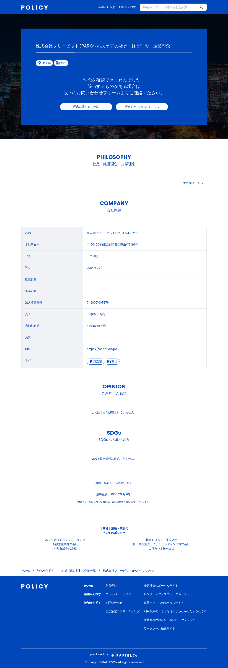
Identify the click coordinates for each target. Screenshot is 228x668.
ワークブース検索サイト (159, 628)
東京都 (95, 361)
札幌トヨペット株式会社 (161, 540)
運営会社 (111, 586)
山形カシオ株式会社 (161, 548)
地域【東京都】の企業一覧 (78, 571)
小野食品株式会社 (65, 548)
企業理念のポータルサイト (161, 586)
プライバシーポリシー (119, 594)
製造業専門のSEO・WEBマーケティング (170, 620)
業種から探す (106, 7)
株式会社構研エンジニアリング (65, 540)
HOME (25, 571)
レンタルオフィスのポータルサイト (167, 594)
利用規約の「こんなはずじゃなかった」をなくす (175, 611)
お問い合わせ (114, 603)
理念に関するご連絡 (86, 107)
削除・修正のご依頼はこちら (114, 483)
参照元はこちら (193, 183)
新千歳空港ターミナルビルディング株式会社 (161, 544)
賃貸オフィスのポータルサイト (164, 603)
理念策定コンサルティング (122, 611)
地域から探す (127, 7)
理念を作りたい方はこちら (142, 107)
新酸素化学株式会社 (65, 544)
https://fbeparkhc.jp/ (102, 349)
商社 (112, 361)
